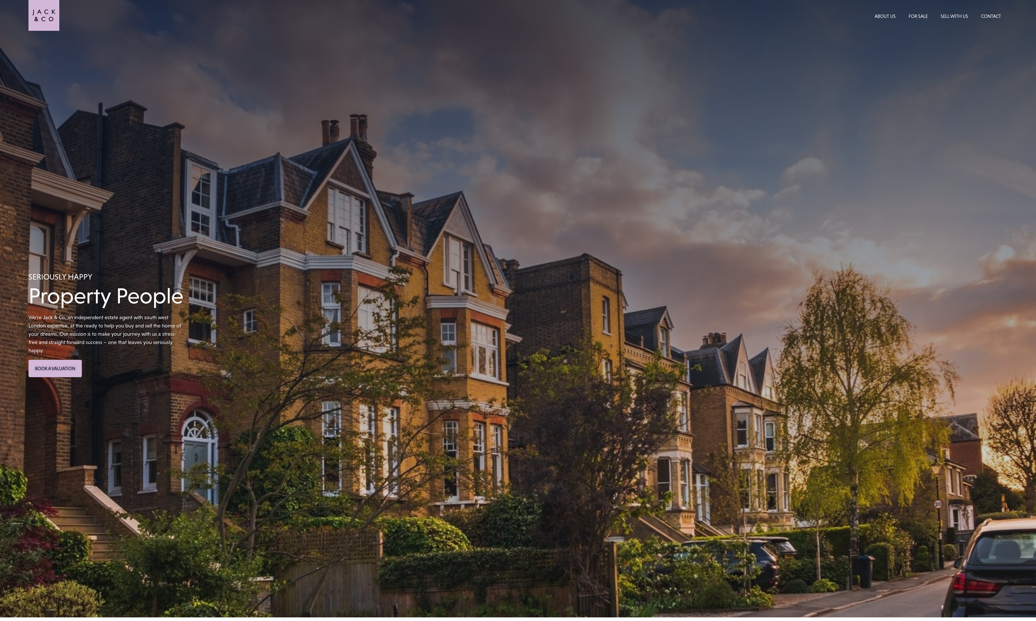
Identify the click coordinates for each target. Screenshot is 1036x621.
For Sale (918, 16)
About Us (885, 16)
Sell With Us (954, 16)
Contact (991, 16)
